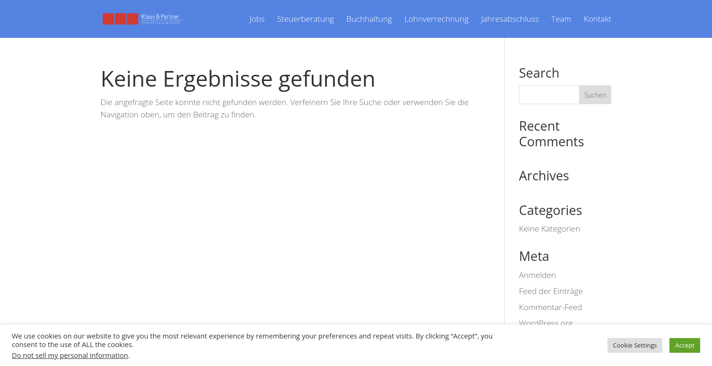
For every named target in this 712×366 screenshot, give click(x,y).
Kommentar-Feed (550, 307)
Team (561, 20)
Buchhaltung (369, 20)
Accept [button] (684, 345)
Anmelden (537, 274)
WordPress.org (545, 323)
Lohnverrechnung (436, 20)
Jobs (256, 20)
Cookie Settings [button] (635, 345)
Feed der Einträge (551, 291)
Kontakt (598, 20)
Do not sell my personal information (70, 355)
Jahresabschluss (510, 20)
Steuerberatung (305, 20)
